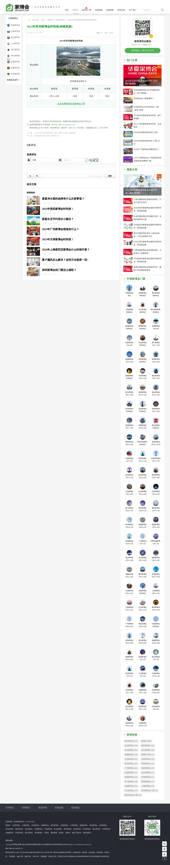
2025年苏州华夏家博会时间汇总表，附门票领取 (142, 82)
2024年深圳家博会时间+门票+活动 (147, 142)
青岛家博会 (131, 764)
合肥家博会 (13, 74)
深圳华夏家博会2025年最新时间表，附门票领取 (147, 91)
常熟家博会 (13, 25)
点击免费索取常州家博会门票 (71, 104)
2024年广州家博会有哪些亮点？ (147, 149)
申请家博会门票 (136, 278)
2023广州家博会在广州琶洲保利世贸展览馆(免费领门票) (147, 159)
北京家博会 (13, 49)
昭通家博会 (13, 68)
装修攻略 (98, 10)
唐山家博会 (147, 773)
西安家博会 (19, 833)
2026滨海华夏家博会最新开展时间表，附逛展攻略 (147, 209)
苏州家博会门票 (149, 791)
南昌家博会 (147, 768)
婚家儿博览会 (76, 833)
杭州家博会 (103, 825)
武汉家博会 (147, 750)
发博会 (46, 833)
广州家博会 (131, 768)
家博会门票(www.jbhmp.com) (63, 125)
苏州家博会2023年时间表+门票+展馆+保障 (146, 108)
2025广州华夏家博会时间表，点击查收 (147, 125)
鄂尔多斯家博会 (13, 55)
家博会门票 (86, 10)
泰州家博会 (67, 829)
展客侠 (8, 825)
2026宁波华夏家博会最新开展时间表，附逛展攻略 (141, 191)
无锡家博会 (131, 786)
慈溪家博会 (13, 62)
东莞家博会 (147, 777)
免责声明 (42, 808)
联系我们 (26, 808)
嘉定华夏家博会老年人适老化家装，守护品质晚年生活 (147, 234)
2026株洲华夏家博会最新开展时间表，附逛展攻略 (147, 260)
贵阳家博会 (147, 764)
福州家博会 (38, 833)
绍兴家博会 (77, 829)
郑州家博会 (131, 741)
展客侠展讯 (87, 833)
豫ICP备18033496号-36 (14, 848)
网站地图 (9, 840)
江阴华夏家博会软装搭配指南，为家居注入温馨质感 (147, 251)
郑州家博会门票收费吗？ (144, 99)
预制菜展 (54, 833)
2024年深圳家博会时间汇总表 (146, 132)
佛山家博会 (13, 37)
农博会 (61, 833)
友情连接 (59, 808)
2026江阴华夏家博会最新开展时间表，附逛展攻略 (147, 243)
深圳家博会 (147, 759)
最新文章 (132, 169)
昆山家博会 (131, 782)
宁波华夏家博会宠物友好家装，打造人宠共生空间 (147, 200)
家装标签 (132, 734)
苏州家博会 (131, 746)
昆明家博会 (147, 782)
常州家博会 (60, 20)
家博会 (75, 10)
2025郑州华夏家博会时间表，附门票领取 (147, 116)
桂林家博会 (13, 31)
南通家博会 (131, 777)
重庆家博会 (147, 746)
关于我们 (132, 10)
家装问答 (121, 10)
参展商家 (110, 10)
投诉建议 (75, 808)
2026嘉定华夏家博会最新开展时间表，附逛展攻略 (147, 226)
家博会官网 (16, 844)
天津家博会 (131, 759)
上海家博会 (13, 43)
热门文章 (132, 60)
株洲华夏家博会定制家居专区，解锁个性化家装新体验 (147, 268)
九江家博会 (131, 791)
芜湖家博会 (38, 829)
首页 (67, 10)
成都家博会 (131, 755)
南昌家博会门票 (133, 795)
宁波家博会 (48, 829)
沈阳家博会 (131, 773)
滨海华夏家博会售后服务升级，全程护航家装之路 (147, 217)
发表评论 (31, 154)
